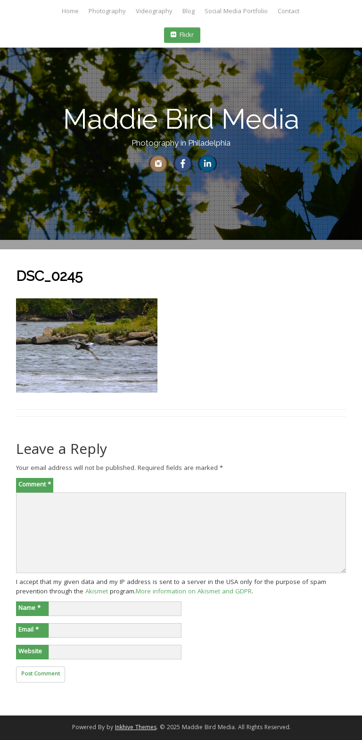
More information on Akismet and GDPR (194, 592)
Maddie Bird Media (181, 119)
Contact (288, 12)
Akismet (96, 592)
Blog (188, 12)
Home (70, 12)
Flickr (182, 35)
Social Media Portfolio (236, 12)
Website (30, 652)
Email (28, 630)
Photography (107, 12)
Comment (34, 485)
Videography (154, 12)
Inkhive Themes (135, 728)
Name (29, 608)
